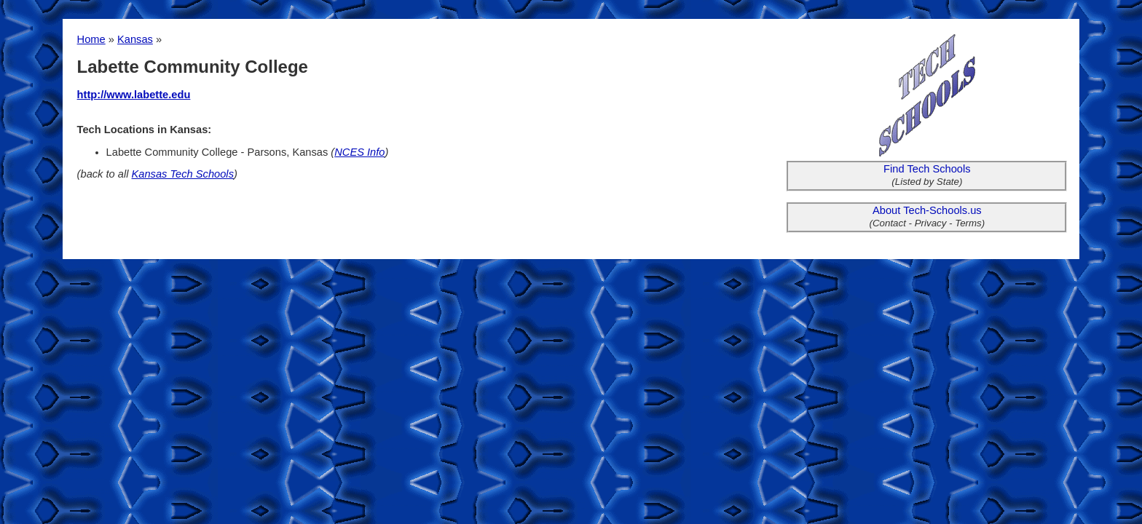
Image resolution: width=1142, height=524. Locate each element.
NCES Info (359, 152)
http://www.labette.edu (134, 94)
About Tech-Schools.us (927, 210)
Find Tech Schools (927, 169)
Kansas (135, 39)
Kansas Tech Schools (183, 174)
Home (91, 39)
